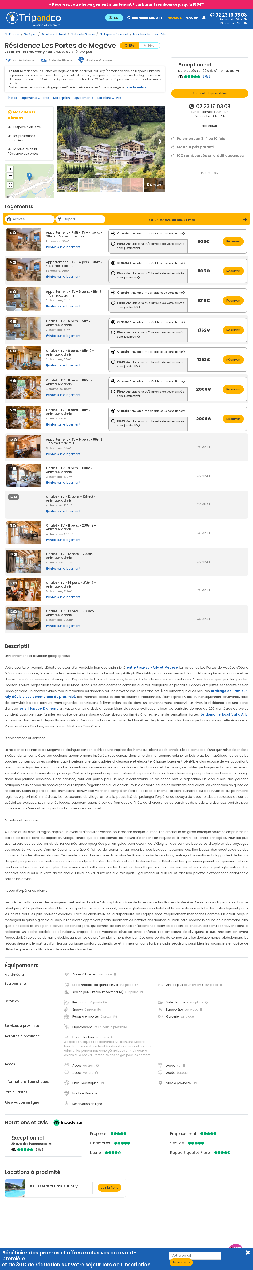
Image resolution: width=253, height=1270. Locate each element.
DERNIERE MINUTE (144, 17)
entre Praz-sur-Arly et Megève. (153, 670)
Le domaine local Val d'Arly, (224, 717)
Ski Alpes (30, 34)
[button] (155, 17)
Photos (11, 99)
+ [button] (10, 172)
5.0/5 (206, 76)
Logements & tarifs (34, 99)
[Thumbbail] (68, 188)
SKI (114, 17)
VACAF (192, 17)
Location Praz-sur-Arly (149, 34)
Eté (129, 45)
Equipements (81, 99)
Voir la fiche (109, 1191)
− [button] (10, 179)
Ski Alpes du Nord (53, 34)
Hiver (150, 45)
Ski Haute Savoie (83, 34)
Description (59, 99)
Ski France (12, 34)
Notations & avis (107, 99)
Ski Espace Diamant (114, 34)
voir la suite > (136, 87)
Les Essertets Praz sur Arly (53, 1189)
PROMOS (173, 17)
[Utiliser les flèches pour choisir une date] (34, 222)
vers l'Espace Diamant (38, 711)
